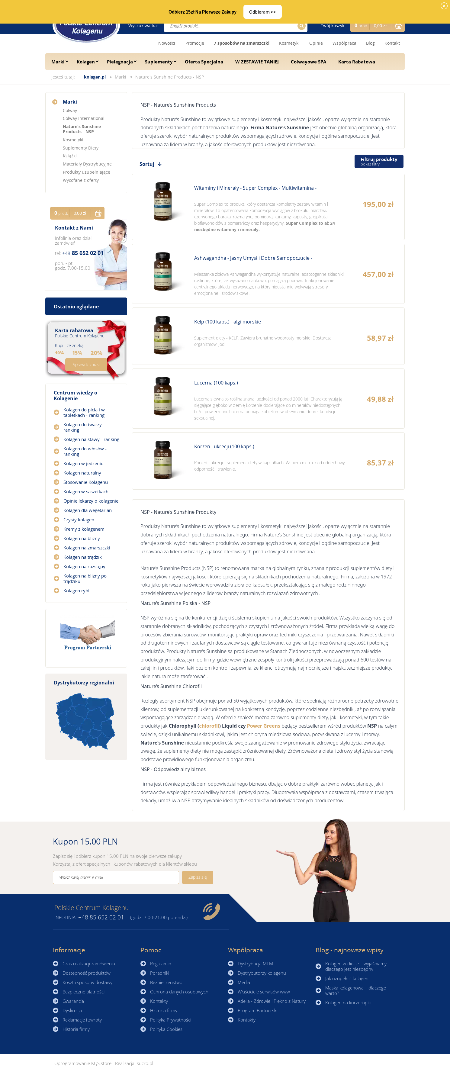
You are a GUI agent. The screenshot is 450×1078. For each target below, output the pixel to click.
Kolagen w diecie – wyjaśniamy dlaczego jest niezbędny (356, 966)
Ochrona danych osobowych (179, 991)
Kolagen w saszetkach (85, 491)
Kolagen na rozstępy (84, 566)
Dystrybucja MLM (255, 963)
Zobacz (268, 207)
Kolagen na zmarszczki (86, 547)
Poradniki (159, 973)
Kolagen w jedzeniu (83, 463)
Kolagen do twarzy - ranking (83, 427)
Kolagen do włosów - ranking (85, 451)
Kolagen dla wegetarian (87, 510)
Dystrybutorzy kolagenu (262, 973)
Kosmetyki (289, 43)
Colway (70, 110)
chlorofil (209, 725)
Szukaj (300, 26)
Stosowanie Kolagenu (85, 482)
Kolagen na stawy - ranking (91, 439)
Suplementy (159, 62)
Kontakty (159, 1001)
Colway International (83, 118)
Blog (370, 43)
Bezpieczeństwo (166, 982)
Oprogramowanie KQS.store (82, 1063)
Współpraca (344, 43)
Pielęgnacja (120, 62)
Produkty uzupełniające (86, 172)
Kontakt (392, 43)
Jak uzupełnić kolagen (346, 978)
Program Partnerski (257, 1010)
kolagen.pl (95, 77)
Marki (58, 62)
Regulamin (160, 963)
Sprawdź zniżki (86, 364)
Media (244, 982)
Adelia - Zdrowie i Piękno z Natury (272, 1001)
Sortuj (147, 164)
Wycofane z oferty (81, 180)
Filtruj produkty (379, 161)
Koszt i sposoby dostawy (87, 982)
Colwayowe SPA (308, 62)
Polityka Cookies (166, 1029)
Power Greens (263, 725)
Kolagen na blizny (81, 538)
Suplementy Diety (80, 148)
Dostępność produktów (87, 973)
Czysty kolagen (78, 519)
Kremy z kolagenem (83, 529)
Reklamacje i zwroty (82, 1019)
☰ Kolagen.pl (86, 25)
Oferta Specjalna (204, 62)
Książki (70, 156)
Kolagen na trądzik (82, 557)
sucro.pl (145, 1063)
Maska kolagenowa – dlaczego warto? (355, 990)
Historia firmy (76, 1029)
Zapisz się (197, 877)
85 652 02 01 (83, 252)
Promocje (194, 43)
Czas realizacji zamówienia (89, 963)
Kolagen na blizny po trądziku (85, 578)
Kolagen (86, 62)
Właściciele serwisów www (264, 991)
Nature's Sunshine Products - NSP (169, 77)
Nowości (166, 43)
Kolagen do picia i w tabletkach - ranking (84, 412)
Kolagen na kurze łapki (348, 1002)
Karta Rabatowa (356, 62)
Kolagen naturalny (82, 472)
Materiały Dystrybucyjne (87, 164)
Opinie (316, 43)
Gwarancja (73, 1001)
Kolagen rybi (76, 590)
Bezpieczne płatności (83, 991)
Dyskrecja (72, 1010)
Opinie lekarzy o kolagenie (90, 501)
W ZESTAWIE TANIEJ (257, 62)
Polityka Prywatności (170, 1019)
